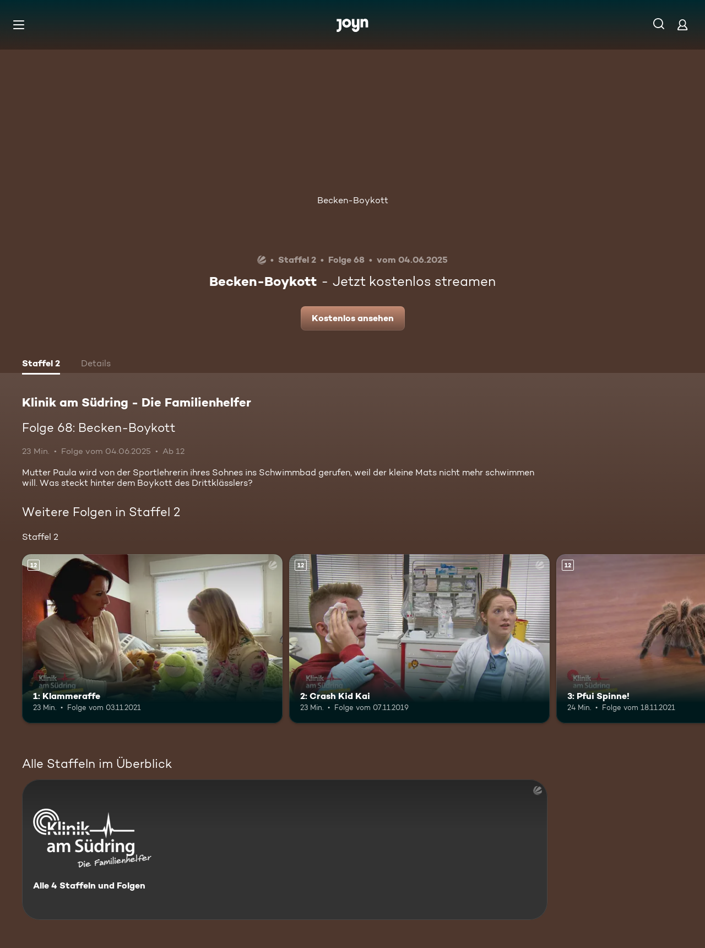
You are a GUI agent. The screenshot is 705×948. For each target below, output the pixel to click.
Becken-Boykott (352, 200)
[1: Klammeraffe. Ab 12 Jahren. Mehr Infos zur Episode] (152, 638)
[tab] (41, 365)
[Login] (682, 24)
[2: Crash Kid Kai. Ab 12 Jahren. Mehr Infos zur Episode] (419, 638)
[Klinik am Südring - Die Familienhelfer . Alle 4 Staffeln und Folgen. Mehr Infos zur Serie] (284, 849)
